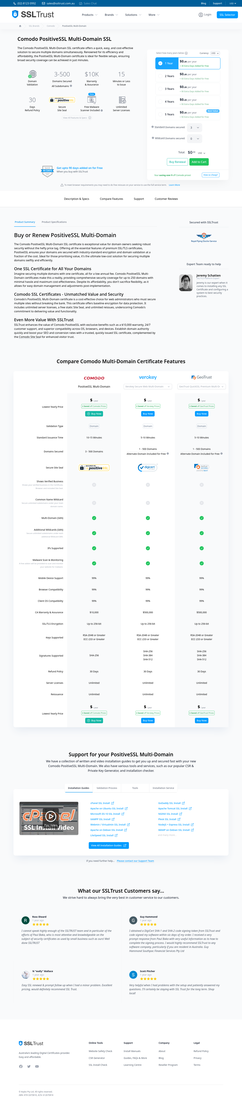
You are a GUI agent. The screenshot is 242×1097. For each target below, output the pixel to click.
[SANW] (194, 133)
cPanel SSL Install (102, 798)
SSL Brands (34, 26)
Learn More (174, 179)
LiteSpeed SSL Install (104, 830)
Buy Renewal (177, 157)
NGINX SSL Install (170, 808)
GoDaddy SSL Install (171, 798)
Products (90, 15)
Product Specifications (54, 216)
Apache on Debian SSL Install (108, 824)
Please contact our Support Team (135, 855)
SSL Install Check (98, 1059)
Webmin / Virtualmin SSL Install (110, 819)
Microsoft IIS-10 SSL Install (107, 808)
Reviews (166, 193)
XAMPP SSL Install (102, 814)
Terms (197, 1059)
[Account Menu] (204, 15)
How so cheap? (211, 169)
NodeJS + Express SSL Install (176, 819)
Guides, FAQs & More (135, 1052)
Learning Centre (133, 1059)
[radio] (188, 58)
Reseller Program (168, 1059)
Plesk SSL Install (169, 814)
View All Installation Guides (109, 840)
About (162, 1045)
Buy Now (94, 408)
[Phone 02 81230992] (21, 3)
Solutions (133, 15)
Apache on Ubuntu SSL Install (109, 803)
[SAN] (194, 122)
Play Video (50, 813)
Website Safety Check (100, 1045)
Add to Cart (199, 157)
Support (217, 3)
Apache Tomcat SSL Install (175, 803)
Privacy (197, 1052)
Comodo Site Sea (29, 331)
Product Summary (25, 216)
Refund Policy (201, 1045)
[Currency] (233, 3)
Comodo (51, 26)
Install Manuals (132, 1045)
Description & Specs (76, 193)
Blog (203, 3)
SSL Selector (227, 15)
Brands (111, 15)
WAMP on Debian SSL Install (176, 824)
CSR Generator (97, 1052)
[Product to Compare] (148, 381)
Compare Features (111, 193)
